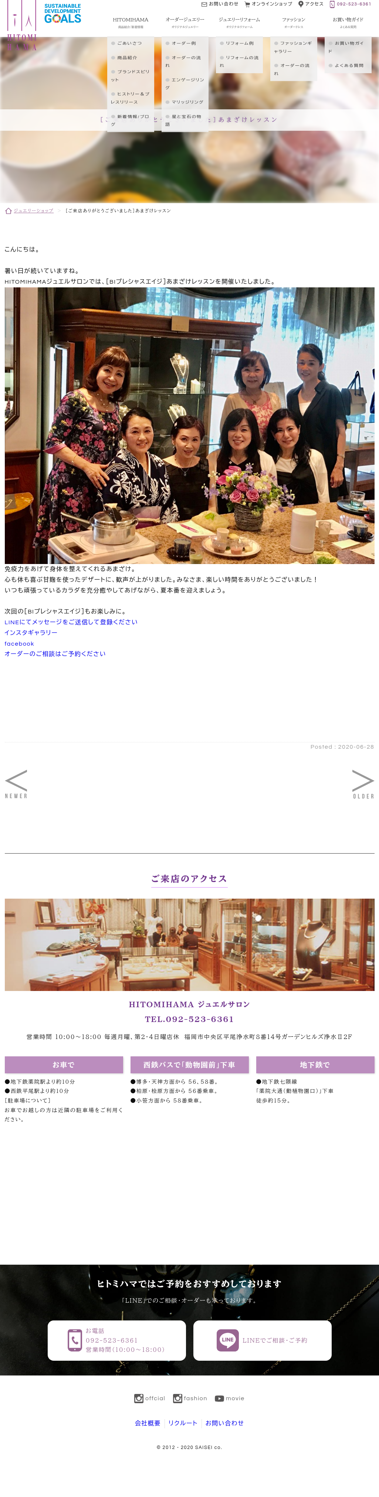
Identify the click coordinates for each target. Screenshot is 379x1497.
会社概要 (148, 1423)
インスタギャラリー (31, 633)
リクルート (183, 1423)
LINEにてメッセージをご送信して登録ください (71, 622)
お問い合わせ (225, 1423)
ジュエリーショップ (34, 210)
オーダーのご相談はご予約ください (55, 654)
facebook (19, 644)
